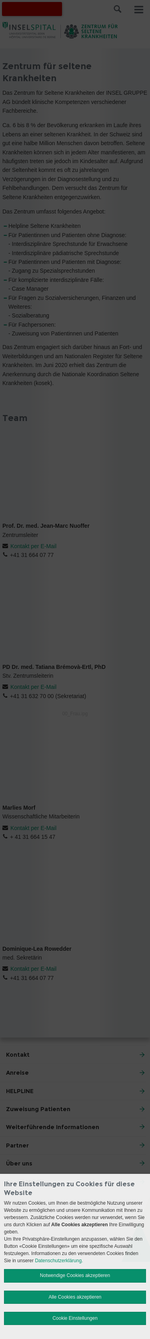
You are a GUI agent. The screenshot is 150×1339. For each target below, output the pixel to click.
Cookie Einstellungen (75, 1318)
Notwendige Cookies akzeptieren (75, 1275)
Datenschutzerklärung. (59, 1260)
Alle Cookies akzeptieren (74, 1297)
